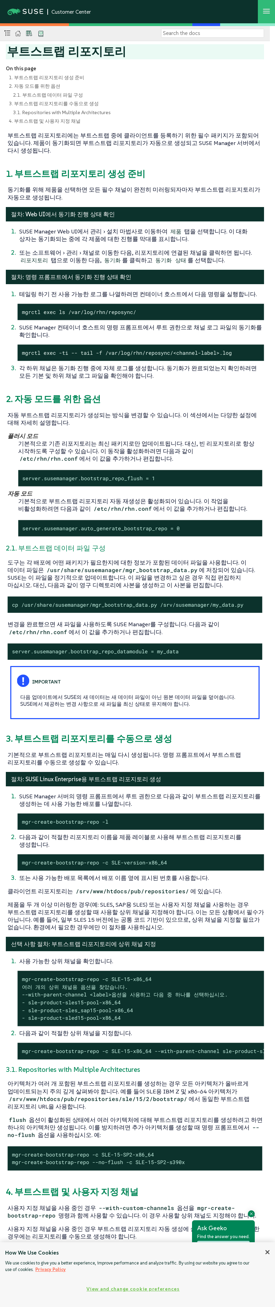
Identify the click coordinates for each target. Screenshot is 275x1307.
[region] (137, 1274)
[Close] (267, 1252)
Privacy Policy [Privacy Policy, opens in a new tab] (50, 1269)
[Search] (212, 33)
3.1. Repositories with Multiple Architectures (62, 112)
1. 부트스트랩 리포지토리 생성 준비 (46, 77)
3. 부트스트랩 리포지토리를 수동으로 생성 (54, 103)
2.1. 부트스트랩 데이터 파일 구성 (48, 95)
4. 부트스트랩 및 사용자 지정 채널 (45, 121)
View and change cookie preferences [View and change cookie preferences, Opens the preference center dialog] (132, 1289)
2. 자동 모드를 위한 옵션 (34, 86)
